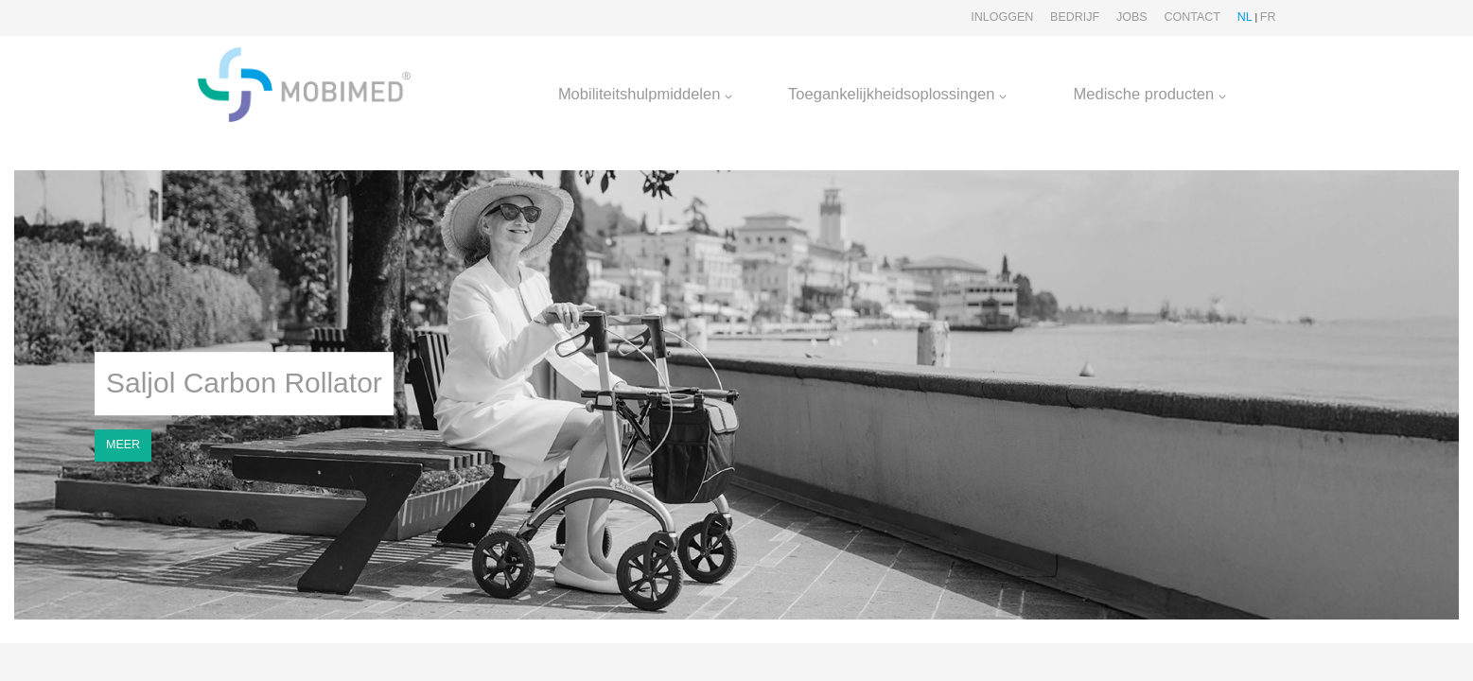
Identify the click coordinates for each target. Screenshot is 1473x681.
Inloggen (1002, 17)
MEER (123, 444)
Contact (1192, 17)
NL (1245, 17)
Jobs (1132, 17)
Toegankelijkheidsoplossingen (897, 93)
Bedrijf (1074, 17)
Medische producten (1150, 93)
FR (1268, 17)
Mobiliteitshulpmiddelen (645, 93)
